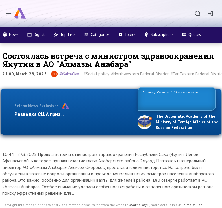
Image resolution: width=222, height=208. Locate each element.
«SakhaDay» (139, 205)
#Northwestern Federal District (140, 74)
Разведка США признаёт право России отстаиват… (72, 114)
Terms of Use (192, 205)
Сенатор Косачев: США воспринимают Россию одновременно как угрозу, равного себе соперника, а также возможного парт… (176, 98)
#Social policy (96, 74)
